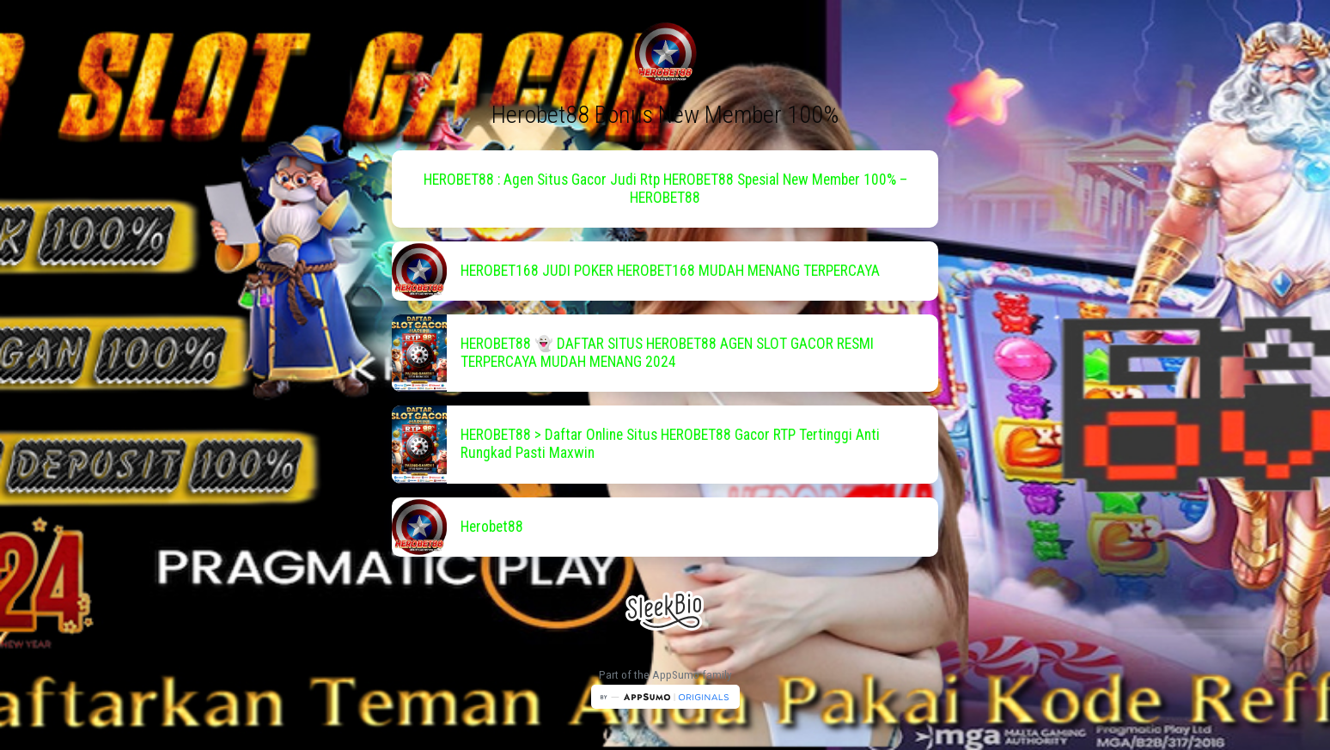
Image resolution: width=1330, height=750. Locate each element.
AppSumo (677, 674)
